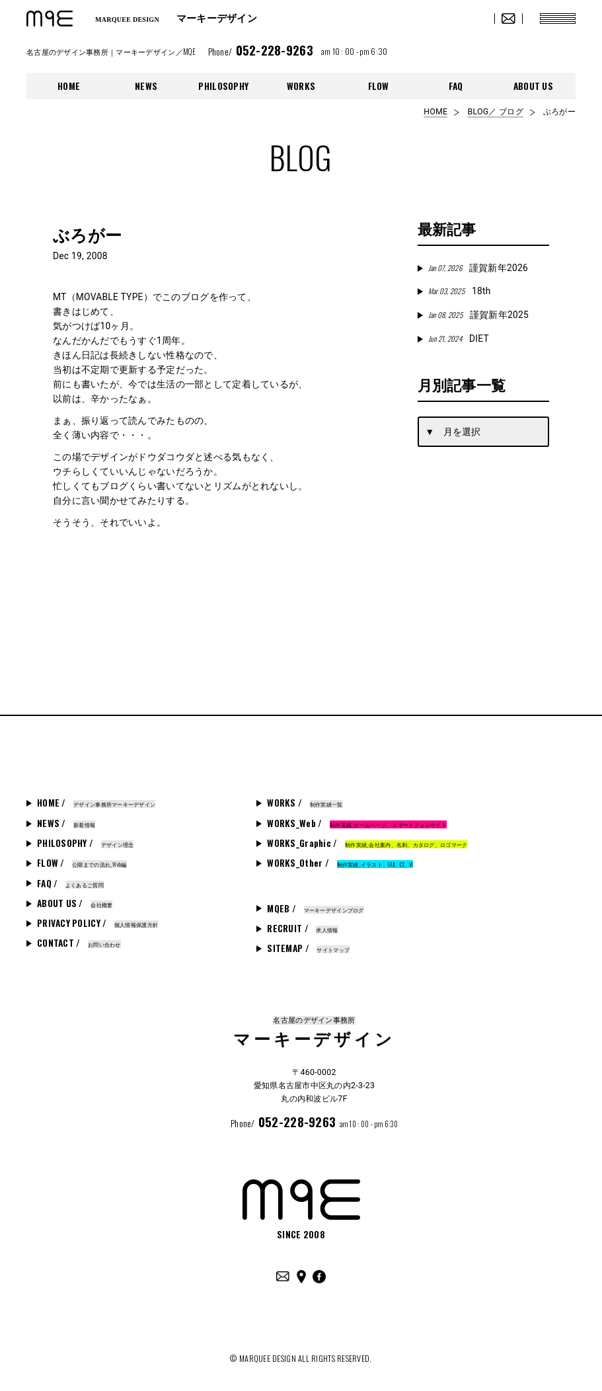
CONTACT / (79, 942)
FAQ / (70, 883)
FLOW (378, 86)
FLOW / (82, 862)
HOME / (96, 802)
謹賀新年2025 (478, 314)
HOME (68, 86)
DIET (458, 338)
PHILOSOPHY (223, 86)
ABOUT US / (74, 903)
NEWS (146, 86)
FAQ (456, 86)
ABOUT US (533, 86)
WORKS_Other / (339, 862)
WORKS (301, 86)
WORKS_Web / (357, 823)
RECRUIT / (302, 928)
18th (459, 291)
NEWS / (66, 823)
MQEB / (315, 908)
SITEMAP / (308, 948)
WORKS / (304, 802)
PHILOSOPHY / (85, 843)
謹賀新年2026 (478, 267)
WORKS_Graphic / (367, 843)
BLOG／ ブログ (495, 111)
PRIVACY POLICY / (97, 923)
